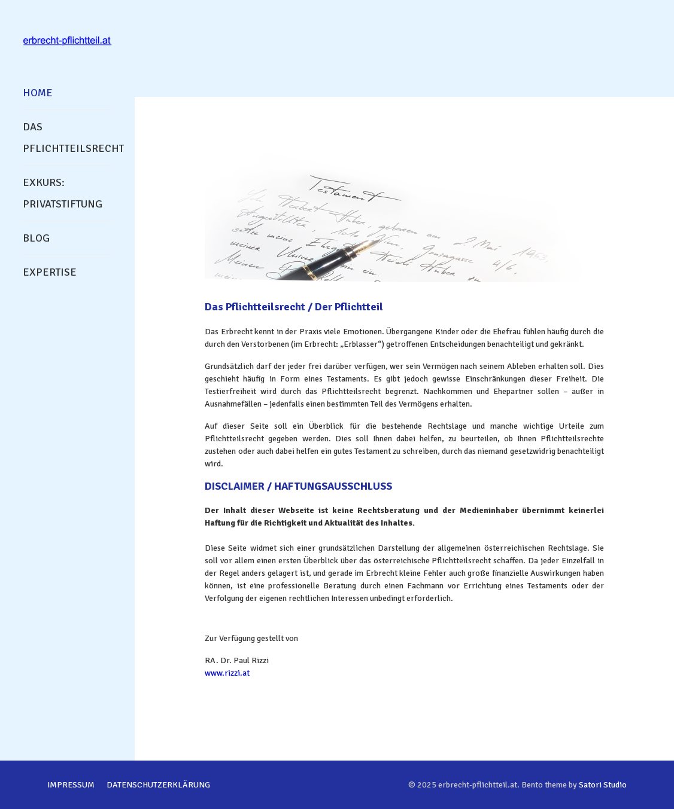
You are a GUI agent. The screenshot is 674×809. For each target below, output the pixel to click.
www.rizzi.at (227, 673)
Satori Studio (603, 785)
